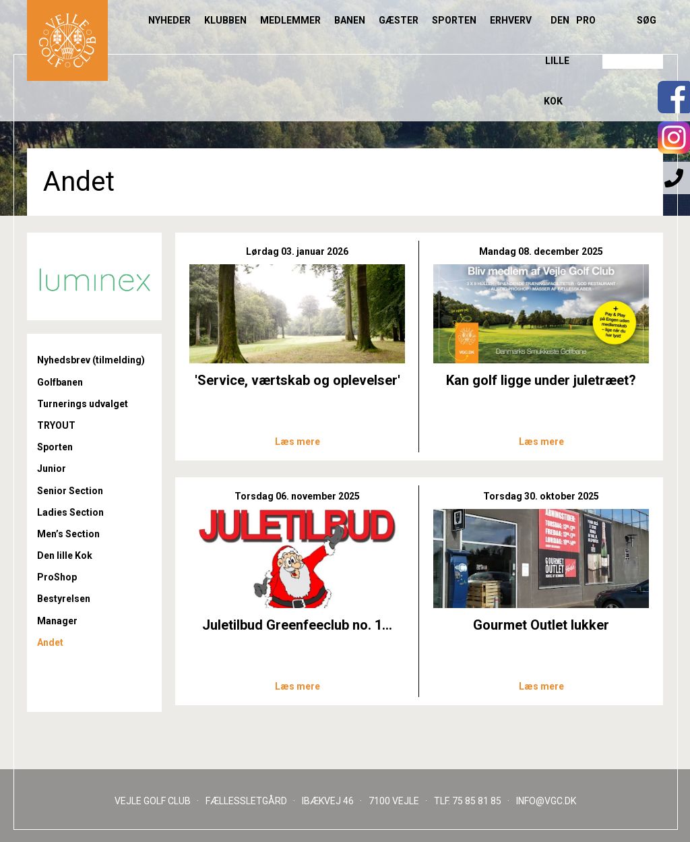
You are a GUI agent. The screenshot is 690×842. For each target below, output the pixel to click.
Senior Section (70, 490)
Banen (349, 20)
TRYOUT (56, 425)
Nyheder (169, 20)
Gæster (398, 20)
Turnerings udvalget (82, 403)
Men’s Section (68, 534)
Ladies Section (70, 512)
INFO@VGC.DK (546, 800)
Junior (51, 468)
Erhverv (511, 20)
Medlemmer (290, 20)
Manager (57, 620)
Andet (50, 642)
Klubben (225, 20)
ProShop (57, 577)
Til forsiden (67, 40)
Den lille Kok (556, 61)
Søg (646, 20)
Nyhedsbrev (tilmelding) (91, 360)
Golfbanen (60, 382)
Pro (586, 20)
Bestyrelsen (63, 598)
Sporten (454, 20)
